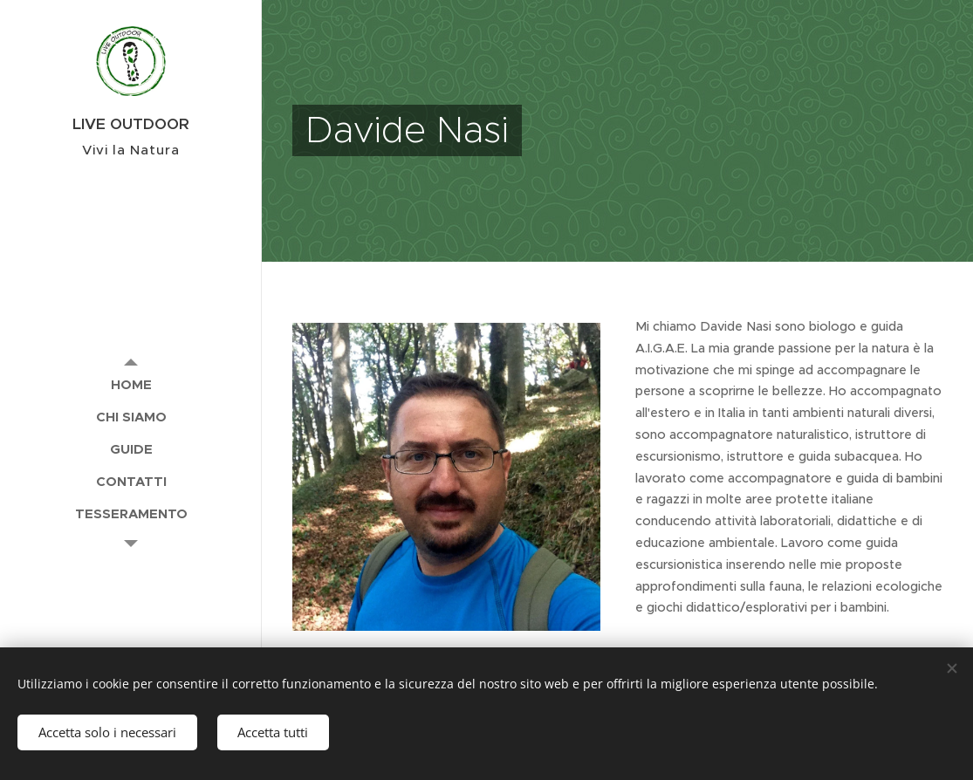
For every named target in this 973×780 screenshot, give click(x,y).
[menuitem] (131, 384)
